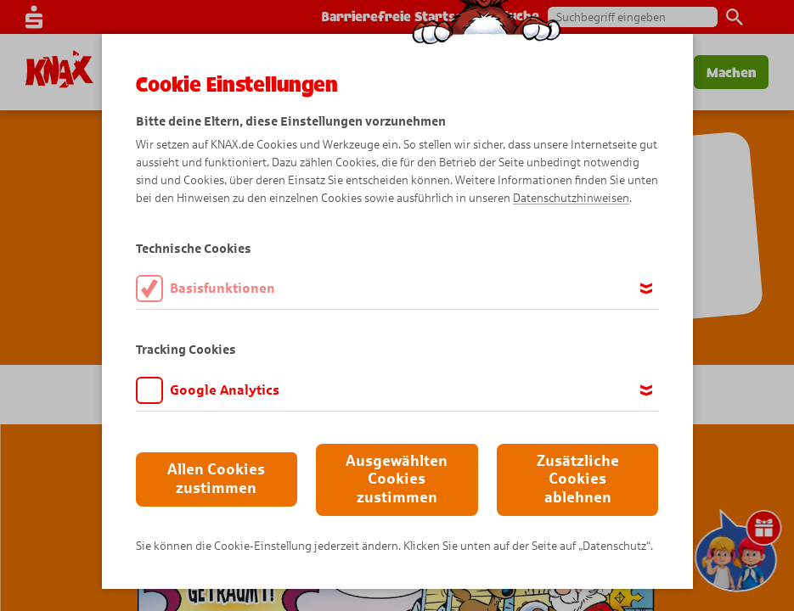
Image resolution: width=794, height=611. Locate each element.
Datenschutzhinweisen (571, 198)
